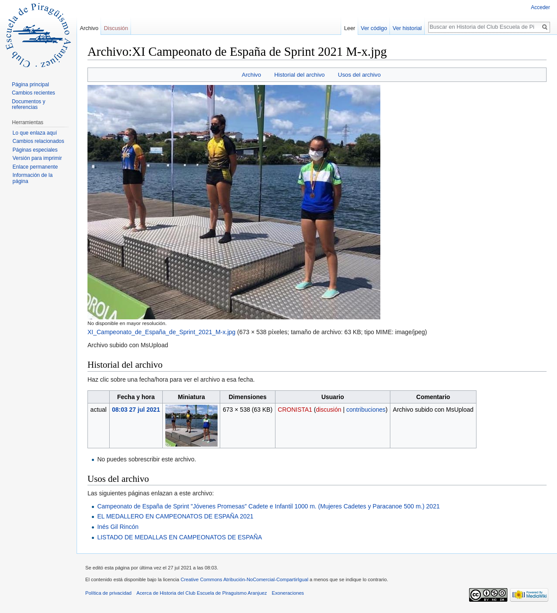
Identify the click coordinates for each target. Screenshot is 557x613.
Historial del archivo (299, 74)
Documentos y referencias (28, 104)
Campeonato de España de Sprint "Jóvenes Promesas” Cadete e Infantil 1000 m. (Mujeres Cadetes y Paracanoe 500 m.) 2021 (268, 506)
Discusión (116, 28)
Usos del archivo (359, 74)
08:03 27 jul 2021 (136, 409)
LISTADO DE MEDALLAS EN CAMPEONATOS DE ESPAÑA (179, 537)
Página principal (30, 84)
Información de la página (33, 178)
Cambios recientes (33, 93)
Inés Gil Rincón (117, 526)
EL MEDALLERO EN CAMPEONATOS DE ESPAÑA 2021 (175, 516)
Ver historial (407, 28)
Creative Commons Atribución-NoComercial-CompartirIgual (244, 579)
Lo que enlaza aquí (35, 133)
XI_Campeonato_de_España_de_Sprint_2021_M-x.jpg (161, 332)
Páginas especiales (35, 150)
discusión (328, 409)
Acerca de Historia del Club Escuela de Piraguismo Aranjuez (202, 593)
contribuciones (366, 409)
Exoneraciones (288, 593)
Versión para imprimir (37, 158)
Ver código (374, 28)
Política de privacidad (108, 593)
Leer (350, 28)
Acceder (540, 7)
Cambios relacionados (38, 141)
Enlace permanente (35, 167)
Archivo (251, 74)
